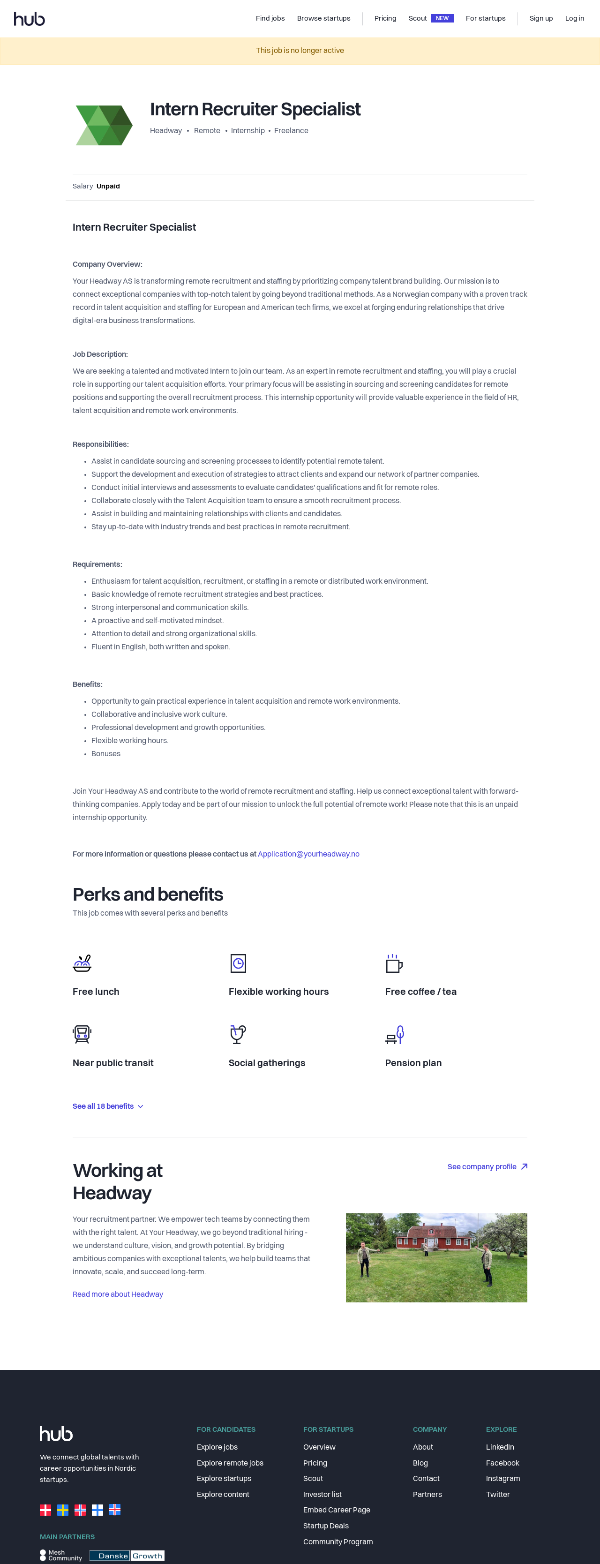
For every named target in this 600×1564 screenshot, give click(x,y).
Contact (426, 1479)
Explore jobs (217, 1447)
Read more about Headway (118, 1295)
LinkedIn (500, 1447)
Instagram (503, 1479)
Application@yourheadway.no (309, 854)
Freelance (291, 131)
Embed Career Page (336, 1510)
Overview (319, 1447)
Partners (427, 1495)
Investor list (322, 1495)
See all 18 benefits (108, 1107)
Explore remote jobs (230, 1463)
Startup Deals (326, 1526)
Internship (248, 131)
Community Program (338, 1542)
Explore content (223, 1495)
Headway (166, 131)
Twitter (498, 1495)
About (423, 1447)
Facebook (502, 1463)
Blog (420, 1463)
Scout (313, 1479)
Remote (207, 131)
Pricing (315, 1463)
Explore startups (224, 1479)
